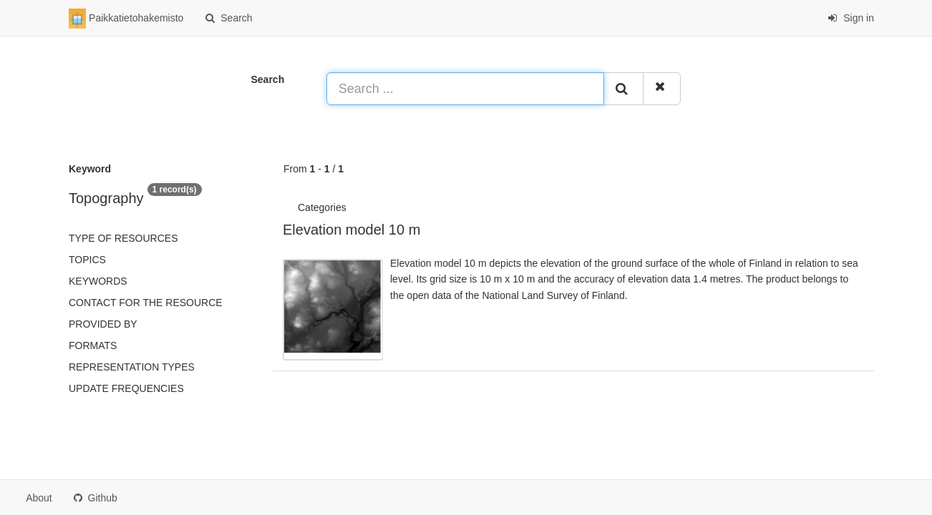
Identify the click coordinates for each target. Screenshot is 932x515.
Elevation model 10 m (351, 229)
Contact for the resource (146, 302)
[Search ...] (465, 88)
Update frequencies (126, 388)
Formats (93, 345)
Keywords (98, 281)
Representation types (132, 367)
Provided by (103, 324)
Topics (87, 259)
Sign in (850, 18)
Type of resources (123, 238)
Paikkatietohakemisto (126, 19)
